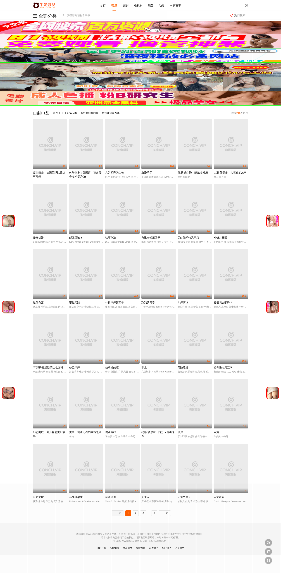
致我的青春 (148, 302)
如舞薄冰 (183, 302)
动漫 (162, 5)
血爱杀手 (146, 172)
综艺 (150, 5)
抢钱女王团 (220, 237)
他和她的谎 (112, 367)
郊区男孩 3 (75, 237)
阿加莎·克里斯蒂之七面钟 (48, 367)
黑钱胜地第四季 (89, 113)
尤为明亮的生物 (114, 172)
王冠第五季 (70, 113)
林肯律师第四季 (111, 113)
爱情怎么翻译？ (223, 302)
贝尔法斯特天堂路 (188, 237)
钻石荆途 (110, 237)
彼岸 (180, 432)
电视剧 (138, 5)
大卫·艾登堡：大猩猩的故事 (230, 172)
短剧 (125, 5)
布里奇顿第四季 (150, 237)
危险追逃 (183, 367)
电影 (114, 5)
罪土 (144, 367)
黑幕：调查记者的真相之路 (85, 432)
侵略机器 (38, 237)
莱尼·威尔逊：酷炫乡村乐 (193, 172)
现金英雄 (110, 432)
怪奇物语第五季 (223, 367)
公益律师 (74, 367)
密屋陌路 (74, 302)
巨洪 (216, 432)
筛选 (57, 113)
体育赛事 (175, 5)
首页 (103, 5)
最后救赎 (38, 302)
